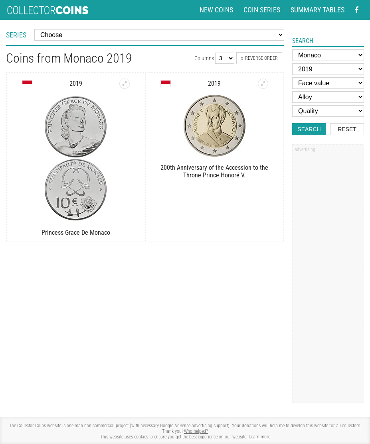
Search (309, 129)
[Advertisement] (328, 276)
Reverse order (259, 58)
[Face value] (328, 83)
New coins (216, 10)
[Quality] (328, 111)
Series (16, 35)
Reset (347, 129)
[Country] (328, 55)
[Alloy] (328, 97)
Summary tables (317, 10)
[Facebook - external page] (357, 10)
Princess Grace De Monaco (76, 232)
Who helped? (196, 431)
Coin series (261, 10)
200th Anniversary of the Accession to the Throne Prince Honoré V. (214, 171)
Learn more (259, 437)
